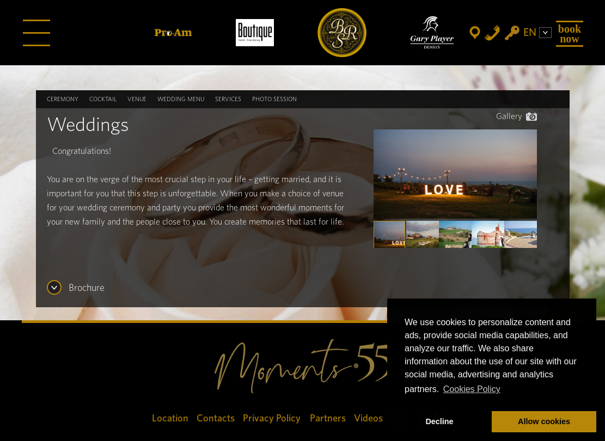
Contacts (216, 418)
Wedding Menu (180, 99)
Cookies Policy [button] (471, 389)
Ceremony (62, 99)
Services (228, 99)
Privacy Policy (272, 418)
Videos (368, 418)
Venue (136, 99)
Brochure (87, 288)
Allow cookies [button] (544, 421)
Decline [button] (439, 421)
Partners (328, 418)
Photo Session (274, 99)
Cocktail (103, 99)
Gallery (516, 116)
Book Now (569, 34)
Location (170, 418)
